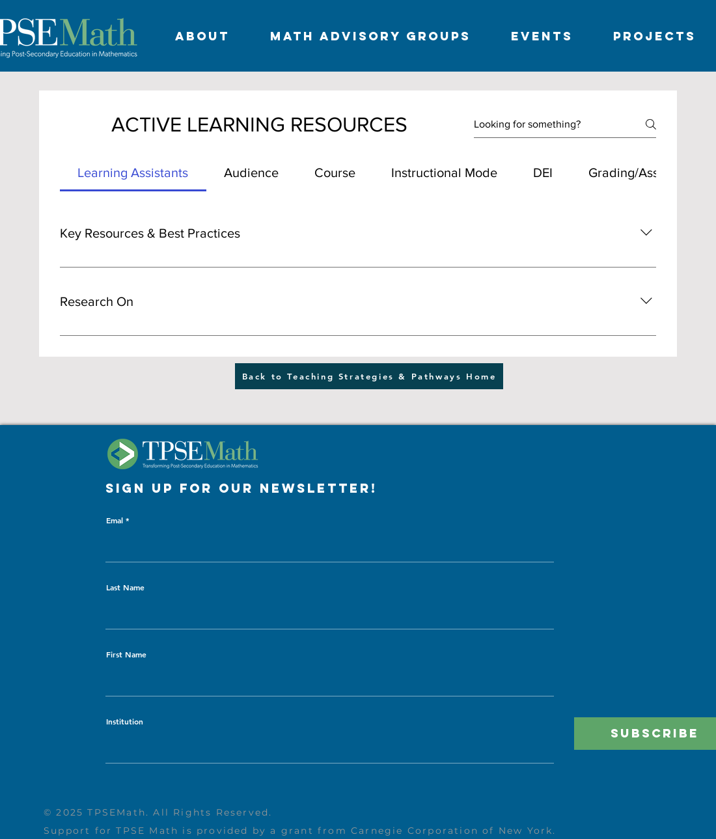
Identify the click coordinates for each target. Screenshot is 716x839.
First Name (126, 654)
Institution (124, 721)
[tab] (133, 172)
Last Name (125, 587)
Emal (114, 520)
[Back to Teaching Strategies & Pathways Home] (369, 376)
